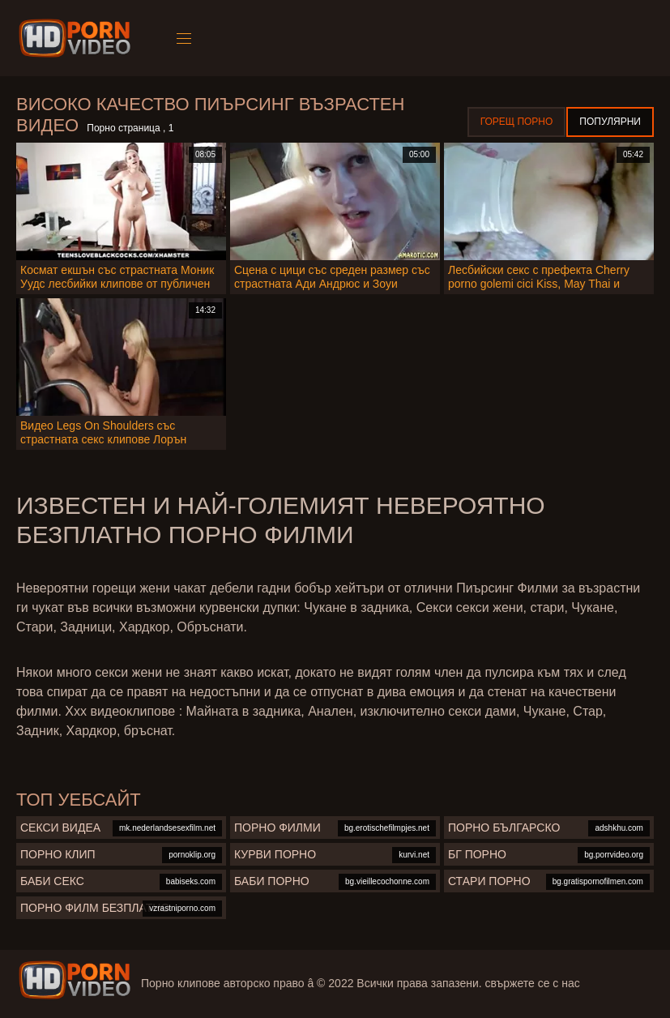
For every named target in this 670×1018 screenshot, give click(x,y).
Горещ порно (516, 121)
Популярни (610, 121)
